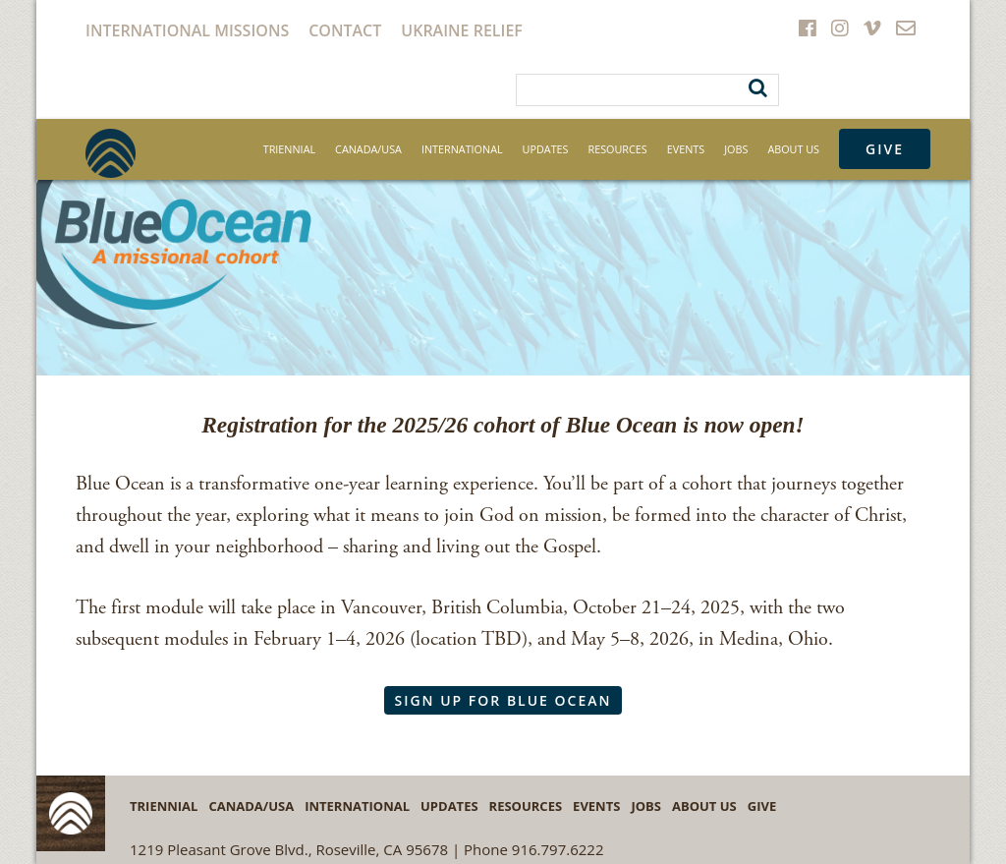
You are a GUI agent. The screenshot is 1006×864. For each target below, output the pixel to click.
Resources (617, 149)
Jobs (736, 149)
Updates (546, 149)
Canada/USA (368, 149)
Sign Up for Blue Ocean (502, 700)
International (462, 149)
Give (885, 149)
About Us (793, 149)
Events (685, 149)
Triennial (289, 149)
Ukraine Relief (462, 30)
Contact (344, 30)
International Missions (187, 30)
